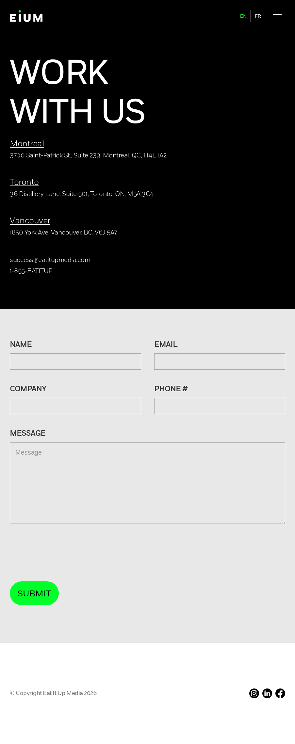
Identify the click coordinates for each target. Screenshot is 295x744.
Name (21, 345)
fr (258, 16)
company (28, 389)
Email (165, 345)
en (243, 16)
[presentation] (59, 553)
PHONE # (171, 389)
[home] (26, 16)
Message (27, 433)
